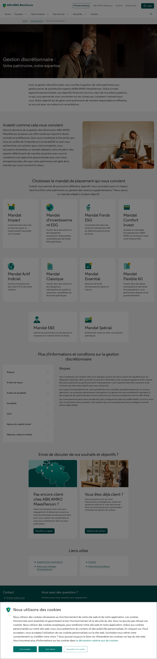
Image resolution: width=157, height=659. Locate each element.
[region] (78, 630)
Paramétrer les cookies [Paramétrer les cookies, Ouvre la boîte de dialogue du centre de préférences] (75, 649)
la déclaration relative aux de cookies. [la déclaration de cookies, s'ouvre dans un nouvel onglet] (97, 640)
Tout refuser (50, 649)
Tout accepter (25, 649)
